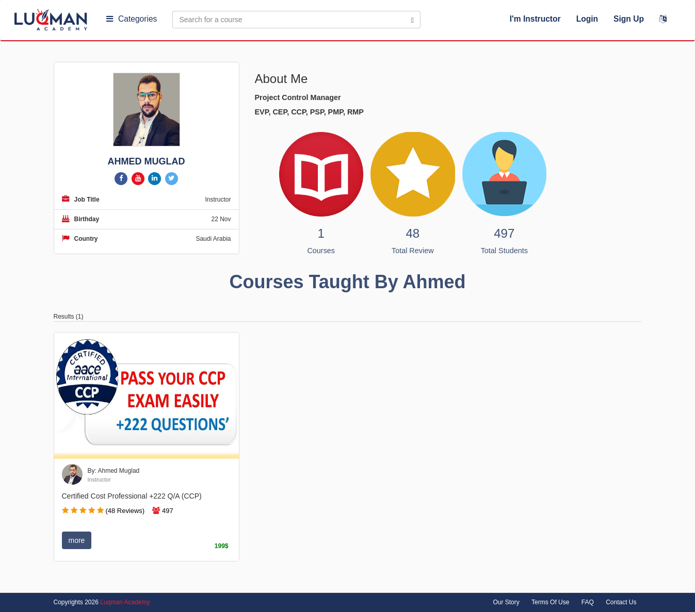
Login (587, 18)
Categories (131, 18)
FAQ (587, 602)
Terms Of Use (550, 602)
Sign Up (628, 18)
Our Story (506, 602)
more (77, 540)
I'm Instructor (535, 18)
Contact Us (621, 602)
